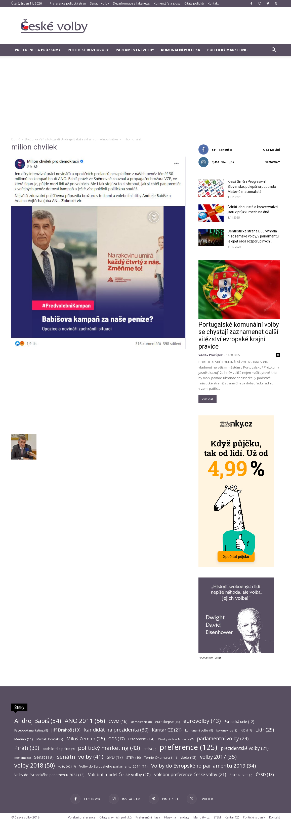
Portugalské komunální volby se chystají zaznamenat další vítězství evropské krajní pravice (238, 335)
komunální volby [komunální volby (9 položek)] (199, 730)
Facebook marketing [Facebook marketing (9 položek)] (31, 730)
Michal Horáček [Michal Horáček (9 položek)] (49, 739)
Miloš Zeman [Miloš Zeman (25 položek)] (85, 738)
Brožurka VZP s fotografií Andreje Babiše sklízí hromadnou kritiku (71, 139)
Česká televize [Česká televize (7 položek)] (241, 775)
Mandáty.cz (201, 817)
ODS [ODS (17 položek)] (116, 739)
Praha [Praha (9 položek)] (150, 749)
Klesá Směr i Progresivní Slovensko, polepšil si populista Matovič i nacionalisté (252, 186)
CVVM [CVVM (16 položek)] (118, 721)
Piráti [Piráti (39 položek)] (26, 747)
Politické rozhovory (88, 49)
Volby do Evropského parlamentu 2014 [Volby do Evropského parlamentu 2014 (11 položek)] (113, 766)
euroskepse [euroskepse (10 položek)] (167, 721)
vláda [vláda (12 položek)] (188, 757)
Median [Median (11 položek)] (23, 739)
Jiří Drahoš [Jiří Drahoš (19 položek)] (65, 730)
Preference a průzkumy (38, 49)
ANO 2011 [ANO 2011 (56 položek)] (85, 720)
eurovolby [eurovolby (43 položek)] (202, 720)
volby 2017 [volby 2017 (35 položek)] (218, 756)
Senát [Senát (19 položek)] (44, 757)
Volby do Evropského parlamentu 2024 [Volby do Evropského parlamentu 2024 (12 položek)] (49, 774)
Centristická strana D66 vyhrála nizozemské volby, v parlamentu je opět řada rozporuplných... (253, 236)
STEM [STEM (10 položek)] (133, 757)
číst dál (207, 399)
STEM (217, 817)
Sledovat (272, 162)
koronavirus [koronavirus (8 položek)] (226, 730)
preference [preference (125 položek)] (188, 747)
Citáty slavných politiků (115, 817)
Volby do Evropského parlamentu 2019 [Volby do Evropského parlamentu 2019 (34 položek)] (203, 765)
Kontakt (213, 3)
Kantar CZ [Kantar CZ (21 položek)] (167, 730)
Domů (15, 139)
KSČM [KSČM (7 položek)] (246, 730)
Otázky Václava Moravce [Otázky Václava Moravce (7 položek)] (175, 739)
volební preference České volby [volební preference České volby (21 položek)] (190, 774)
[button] (274, 50)
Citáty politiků (194, 3)
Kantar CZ (232, 817)
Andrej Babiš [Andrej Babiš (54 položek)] (37, 720)
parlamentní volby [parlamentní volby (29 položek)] (222, 738)
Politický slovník (254, 817)
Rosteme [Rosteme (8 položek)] (22, 757)
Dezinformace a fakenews (131, 3)
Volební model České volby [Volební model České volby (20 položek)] (119, 774)
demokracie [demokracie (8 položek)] (141, 722)
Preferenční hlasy (148, 817)
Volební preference (81, 817)
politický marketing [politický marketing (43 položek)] (109, 747)
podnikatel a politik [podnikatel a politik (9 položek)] (58, 749)
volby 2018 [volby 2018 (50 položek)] (34, 765)
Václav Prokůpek (210, 355)
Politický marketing (227, 49)
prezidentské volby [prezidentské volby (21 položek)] (245, 748)
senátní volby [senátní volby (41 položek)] (80, 756)
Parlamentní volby (135, 49)
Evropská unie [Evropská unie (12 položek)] (239, 721)
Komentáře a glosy (167, 3)
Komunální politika (180, 49)
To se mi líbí (270, 149)
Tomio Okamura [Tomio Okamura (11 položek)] (160, 757)
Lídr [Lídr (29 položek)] (264, 729)
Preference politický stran (68, 3)
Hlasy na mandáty (176, 817)
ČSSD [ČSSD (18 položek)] (265, 774)
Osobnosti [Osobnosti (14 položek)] (141, 738)
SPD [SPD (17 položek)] (115, 757)
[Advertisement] (145, 99)
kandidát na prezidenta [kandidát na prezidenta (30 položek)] (116, 729)
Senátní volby (99, 3)
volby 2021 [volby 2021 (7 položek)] (67, 766)
